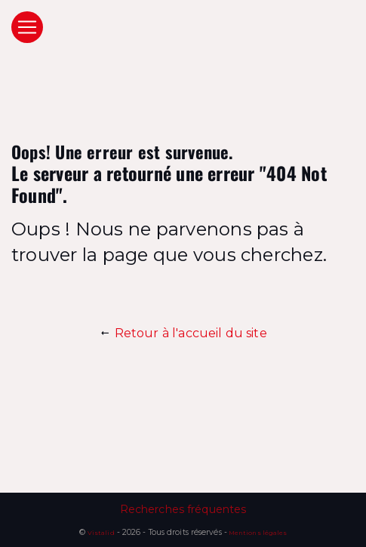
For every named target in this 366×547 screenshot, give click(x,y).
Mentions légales (257, 532)
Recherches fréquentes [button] (183, 509)
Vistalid (101, 532)
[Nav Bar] (27, 27)
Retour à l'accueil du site (183, 333)
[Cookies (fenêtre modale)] (4, 538)
